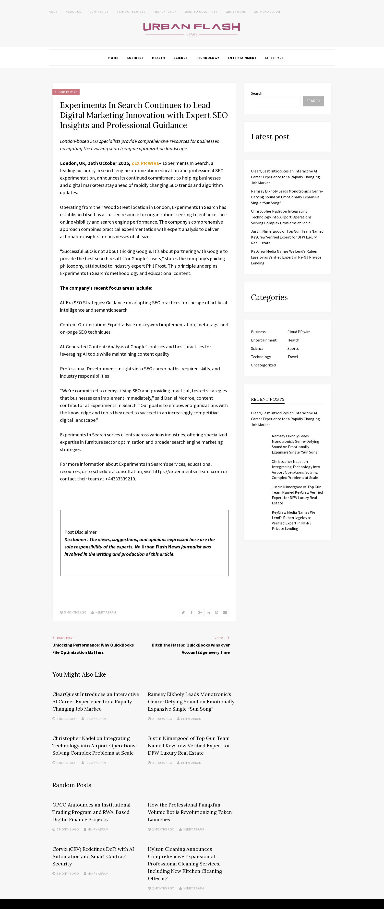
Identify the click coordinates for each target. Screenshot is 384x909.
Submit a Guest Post (200, 11)
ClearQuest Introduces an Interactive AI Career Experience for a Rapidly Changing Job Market (95, 701)
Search (256, 93)
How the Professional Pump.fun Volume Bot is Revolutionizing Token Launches (190, 811)
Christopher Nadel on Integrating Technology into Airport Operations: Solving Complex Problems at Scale (94, 745)
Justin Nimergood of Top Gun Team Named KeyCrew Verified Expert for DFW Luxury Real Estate (189, 745)
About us (73, 11)
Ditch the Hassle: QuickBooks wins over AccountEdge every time (191, 648)
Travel (293, 356)
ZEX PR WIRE (145, 163)
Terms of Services (131, 11)
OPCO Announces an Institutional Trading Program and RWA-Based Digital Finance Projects (91, 811)
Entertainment (242, 57)
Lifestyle (274, 57)
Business (135, 57)
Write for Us (236, 11)
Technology (207, 57)
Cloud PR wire (66, 92)
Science (180, 57)
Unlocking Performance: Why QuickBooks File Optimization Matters (93, 648)
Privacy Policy (165, 11)
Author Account (268, 11)
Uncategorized (263, 364)
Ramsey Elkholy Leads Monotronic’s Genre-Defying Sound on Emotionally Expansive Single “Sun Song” (191, 701)
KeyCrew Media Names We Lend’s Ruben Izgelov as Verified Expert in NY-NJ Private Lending (286, 257)
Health (158, 57)
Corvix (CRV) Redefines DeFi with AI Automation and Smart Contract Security (93, 855)
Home (53, 11)
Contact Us (98, 11)
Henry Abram (106, 612)
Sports (293, 348)
